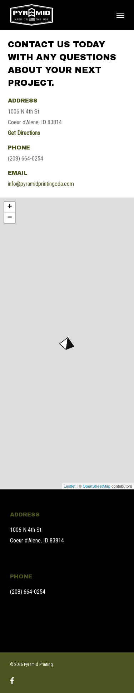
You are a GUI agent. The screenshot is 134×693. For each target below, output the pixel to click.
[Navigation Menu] (120, 15)
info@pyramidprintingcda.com (41, 183)
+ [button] (9, 207)
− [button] (9, 217)
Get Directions (24, 133)
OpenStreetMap (96, 486)
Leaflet (69, 486)
